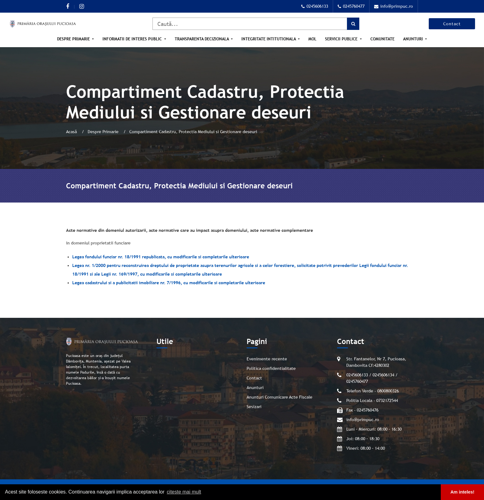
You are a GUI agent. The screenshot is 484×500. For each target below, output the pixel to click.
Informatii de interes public (132, 39)
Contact (452, 23)
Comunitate (382, 39)
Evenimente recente (267, 358)
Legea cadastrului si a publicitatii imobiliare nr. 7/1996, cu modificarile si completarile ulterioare (168, 282)
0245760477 (351, 6)
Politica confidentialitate (271, 368)
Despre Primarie (74, 39)
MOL (312, 39)
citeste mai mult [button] (184, 491)
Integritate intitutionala (269, 39)
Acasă (72, 131)
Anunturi (413, 39)
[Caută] (255, 24)
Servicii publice (342, 39)
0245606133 (314, 6)
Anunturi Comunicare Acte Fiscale (279, 397)
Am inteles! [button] (462, 492)
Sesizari (254, 406)
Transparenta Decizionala (202, 39)
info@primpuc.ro (393, 6)
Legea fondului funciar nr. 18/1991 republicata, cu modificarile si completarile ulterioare (160, 256)
